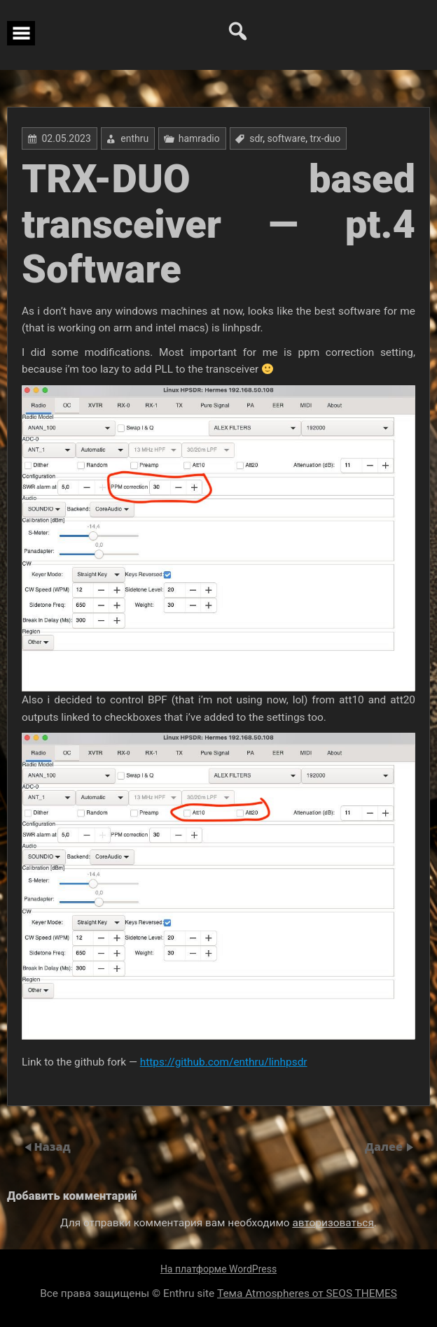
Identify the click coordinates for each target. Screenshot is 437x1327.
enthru (134, 138)
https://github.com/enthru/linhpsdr (223, 1062)
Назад (52, 1146)
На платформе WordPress (218, 1269)
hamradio (199, 138)
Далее (385, 1146)
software (286, 138)
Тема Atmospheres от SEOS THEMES (307, 1293)
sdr (256, 138)
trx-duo (325, 138)
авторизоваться (332, 1223)
